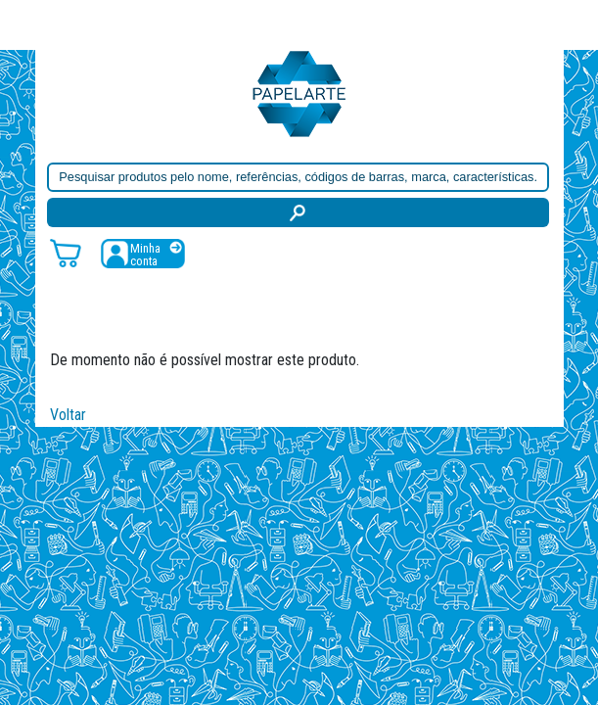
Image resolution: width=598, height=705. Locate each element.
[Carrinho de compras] (65, 252)
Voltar (68, 414)
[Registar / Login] (143, 253)
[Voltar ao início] (299, 92)
